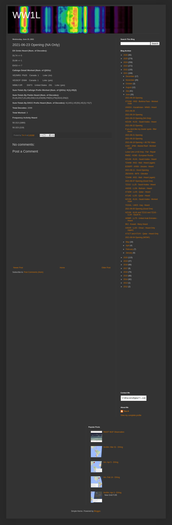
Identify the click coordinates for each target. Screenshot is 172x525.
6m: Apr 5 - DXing (110, 462)
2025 (126, 58)
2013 (126, 283)
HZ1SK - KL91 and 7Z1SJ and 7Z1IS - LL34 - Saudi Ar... (141, 213)
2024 (126, 62)
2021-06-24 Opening (133, 115)
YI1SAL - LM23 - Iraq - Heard (137, 205)
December (130, 76)
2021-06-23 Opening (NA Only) (138, 118)
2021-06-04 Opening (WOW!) (137, 237)
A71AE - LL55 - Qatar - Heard (137, 196)
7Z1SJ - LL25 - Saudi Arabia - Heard (140, 185)
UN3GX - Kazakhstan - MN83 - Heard (141, 107)
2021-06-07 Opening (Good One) (139, 181)
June (128, 94)
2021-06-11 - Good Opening (137, 170)
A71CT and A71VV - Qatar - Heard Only (141, 234)
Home (62, 268)
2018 (126, 265)
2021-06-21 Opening (133, 135)
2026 (126, 55)
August (129, 87)
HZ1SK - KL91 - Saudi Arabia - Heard (140, 122)
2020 (126, 257)
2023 (126, 66)
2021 (126, 73)
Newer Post (18, 268)
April (128, 245)
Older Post (106, 268)
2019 (126, 261)
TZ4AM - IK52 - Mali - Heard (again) (140, 163)
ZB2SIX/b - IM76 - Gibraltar (136, 174)
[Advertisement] (61, 243)
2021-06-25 (130, 111)
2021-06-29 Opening (133, 98)
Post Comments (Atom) (33, 272)
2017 (126, 268)
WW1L (26, 15)
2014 (126, 279)
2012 (126, 287)
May (128, 242)
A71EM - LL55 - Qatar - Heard (137, 192)
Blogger (97, 511)
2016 (126, 272)
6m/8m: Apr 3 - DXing (112, 493)
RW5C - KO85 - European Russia (139, 155)
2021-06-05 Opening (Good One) (139, 209)
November (130, 80)
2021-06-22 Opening (133, 125)
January (129, 253)
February (130, 249)
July (128, 91)
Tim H (126, 411)
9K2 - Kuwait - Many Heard (136, 224)
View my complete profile (131, 415)
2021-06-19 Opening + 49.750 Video (140, 142)
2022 (126, 70)
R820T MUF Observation (113, 432)
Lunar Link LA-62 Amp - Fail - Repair (140, 152)
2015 (126, 276)
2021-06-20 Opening (133, 139)
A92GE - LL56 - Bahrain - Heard (138, 188)
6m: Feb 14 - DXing (111, 477)
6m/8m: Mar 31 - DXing (113, 447)
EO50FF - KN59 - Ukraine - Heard (139, 166)
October (129, 84)
